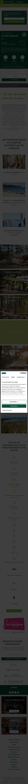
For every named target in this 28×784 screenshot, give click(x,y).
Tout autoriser (14, 406)
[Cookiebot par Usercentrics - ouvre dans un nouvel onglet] (20, 373)
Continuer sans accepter (7, 410)
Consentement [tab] (5, 377)
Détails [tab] (13, 377)
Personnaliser (14, 401)
